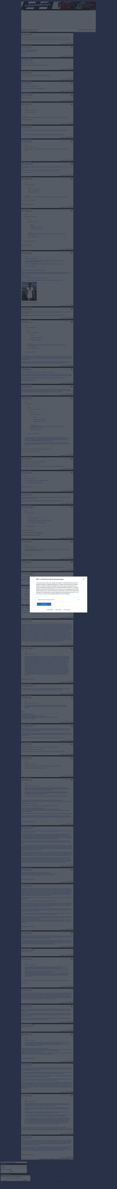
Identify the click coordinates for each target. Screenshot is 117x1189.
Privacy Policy (67, 609)
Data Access (58, 609)
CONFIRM (44, 604)
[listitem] (58, 599)
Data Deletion (50, 609)
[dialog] (58, 594)
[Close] (84, 579)
